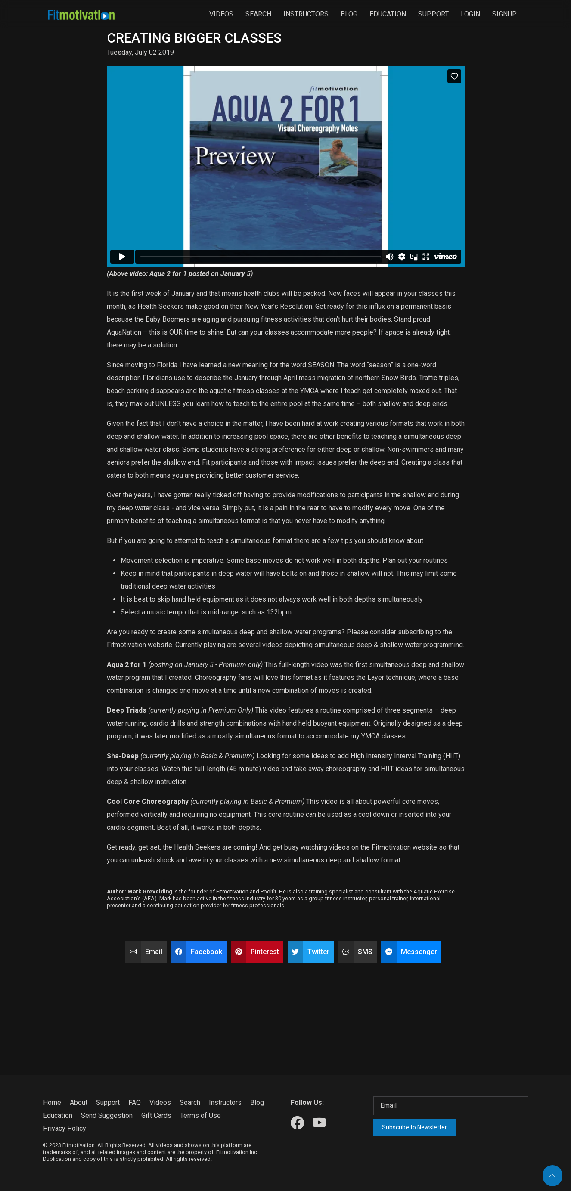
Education (387, 14)
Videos (221, 14)
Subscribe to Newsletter (414, 1127)
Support (433, 14)
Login (470, 14)
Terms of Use (200, 1115)
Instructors (306, 14)
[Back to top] (552, 1175)
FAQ (134, 1102)
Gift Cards (156, 1115)
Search (258, 14)
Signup (504, 14)
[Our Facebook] (297, 1123)
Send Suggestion (107, 1115)
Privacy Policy (64, 1128)
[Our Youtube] (319, 1123)
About (78, 1102)
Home (52, 1102)
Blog (349, 14)
